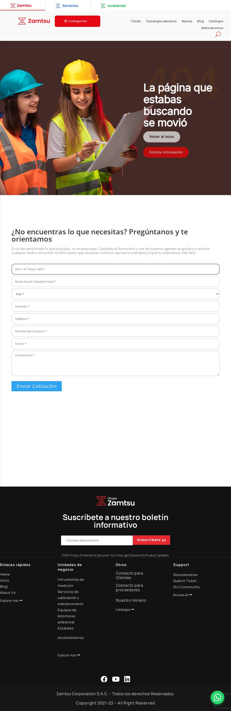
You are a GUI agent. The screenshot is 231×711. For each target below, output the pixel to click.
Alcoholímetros (71, 637)
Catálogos (216, 21)
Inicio (4, 580)
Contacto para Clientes (129, 575)
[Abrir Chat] (217, 697)
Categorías (77, 21)
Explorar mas (67, 655)
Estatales (66, 628)
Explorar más (9, 600)
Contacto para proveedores (129, 587)
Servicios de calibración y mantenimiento (71, 597)
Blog (200, 21)
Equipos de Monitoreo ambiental (67, 616)
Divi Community (186, 587)
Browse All (180, 595)
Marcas (187, 21)
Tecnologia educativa (161, 21)
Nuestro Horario (131, 600)
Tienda (136, 21)
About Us (8, 592)
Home (5, 574)
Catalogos (123, 609)
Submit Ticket (185, 580)
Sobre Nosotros (212, 28)
